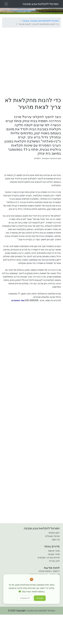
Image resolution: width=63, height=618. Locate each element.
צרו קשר (56, 539)
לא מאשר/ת (25, 598)
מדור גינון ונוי (54, 554)
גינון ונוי (25, 20)
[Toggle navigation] (6, 4)
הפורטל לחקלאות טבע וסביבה (41, 4)
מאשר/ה (39, 598)
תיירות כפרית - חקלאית (49, 557)
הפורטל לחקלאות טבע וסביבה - (44, 20)
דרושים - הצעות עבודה (49, 571)
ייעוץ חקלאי (54, 532)
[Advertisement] (31, 61)
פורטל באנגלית (52, 536)
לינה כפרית (54, 561)
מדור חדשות (54, 550)
